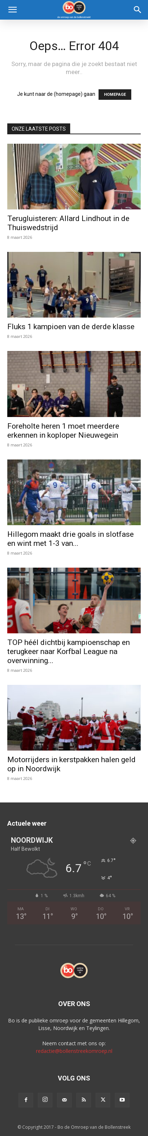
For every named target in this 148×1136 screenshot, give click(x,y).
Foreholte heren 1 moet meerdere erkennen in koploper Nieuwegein (63, 431)
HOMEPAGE (115, 94)
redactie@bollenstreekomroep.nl (74, 1050)
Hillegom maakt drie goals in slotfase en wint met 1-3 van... (70, 539)
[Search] (138, 10)
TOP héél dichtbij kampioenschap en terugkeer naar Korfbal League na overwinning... (68, 651)
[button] (12, 10)
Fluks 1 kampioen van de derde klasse (71, 326)
